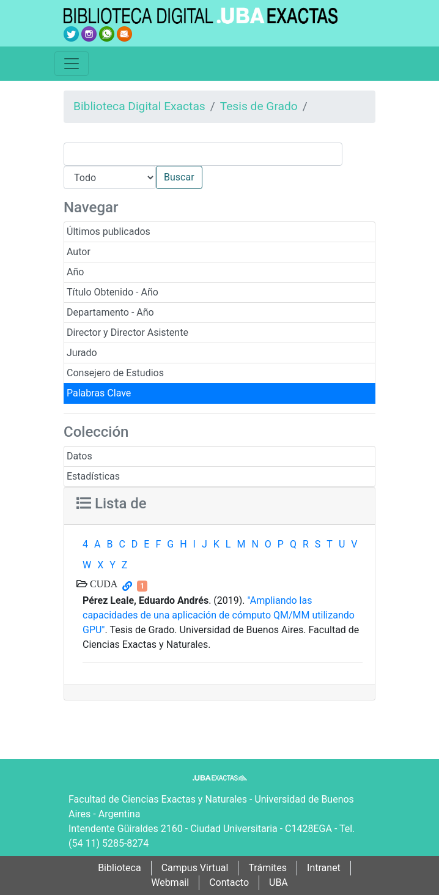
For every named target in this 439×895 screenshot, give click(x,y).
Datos (79, 456)
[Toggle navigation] (71, 63)
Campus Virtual (195, 868)
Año (75, 272)
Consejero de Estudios (115, 373)
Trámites (267, 868)
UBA (278, 882)
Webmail (170, 882)
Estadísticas (93, 476)
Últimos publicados (108, 231)
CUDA (102, 584)
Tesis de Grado (259, 106)
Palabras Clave (99, 393)
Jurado (82, 352)
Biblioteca (119, 868)
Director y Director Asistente (127, 332)
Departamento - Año (110, 312)
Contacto (229, 882)
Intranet (324, 868)
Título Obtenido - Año (112, 292)
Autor (78, 252)
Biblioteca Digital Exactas (139, 106)
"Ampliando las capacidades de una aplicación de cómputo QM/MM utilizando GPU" (219, 615)
